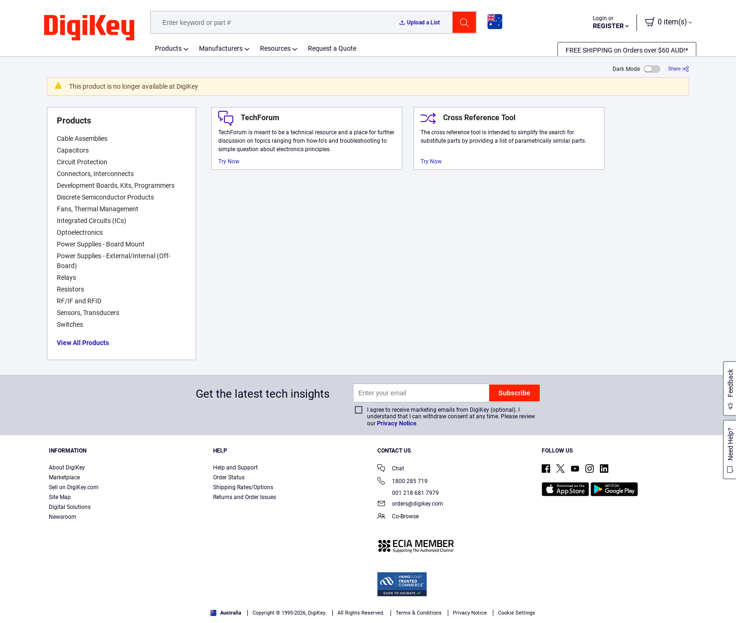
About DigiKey (67, 467)
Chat (390, 469)
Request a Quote (332, 48)
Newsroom (63, 517)
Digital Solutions (70, 507)
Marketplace (64, 477)
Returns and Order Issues (244, 497)
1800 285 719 (402, 481)
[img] (89, 28)
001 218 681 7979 (408, 493)
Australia (225, 613)
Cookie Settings (516, 613)
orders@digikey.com (410, 504)
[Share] (678, 69)
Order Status (229, 477)
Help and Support (235, 467)
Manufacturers (221, 48)
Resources (275, 48)
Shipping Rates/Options (243, 487)
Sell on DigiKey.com (74, 487)
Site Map (60, 497)
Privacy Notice (396, 423)
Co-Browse (398, 517)
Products (168, 48)
